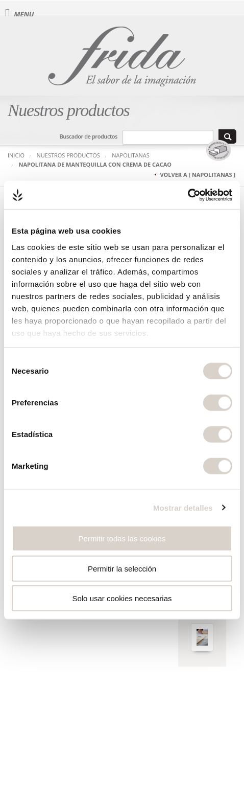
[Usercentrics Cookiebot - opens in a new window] (187, 194)
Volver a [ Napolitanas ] (197, 174)
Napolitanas (131, 155)
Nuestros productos (68, 155)
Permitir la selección (122, 568)
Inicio (16, 155)
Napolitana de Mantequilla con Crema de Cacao (95, 164)
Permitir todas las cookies (122, 538)
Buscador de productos (88, 136)
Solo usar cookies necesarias (122, 598)
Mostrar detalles (183, 507)
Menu (19, 14)
